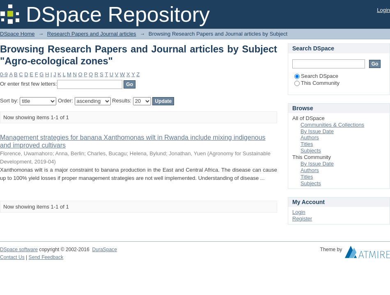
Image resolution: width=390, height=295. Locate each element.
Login (383, 10)
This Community (317, 83)
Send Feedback (46, 257)
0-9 (4, 74)
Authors (310, 137)
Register (302, 219)
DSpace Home (17, 34)
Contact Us (12, 257)
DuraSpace (104, 249)
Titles (307, 144)
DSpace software (19, 249)
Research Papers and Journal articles (91, 34)
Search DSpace (316, 76)
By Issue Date (317, 131)
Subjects (311, 151)
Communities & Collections (332, 125)
